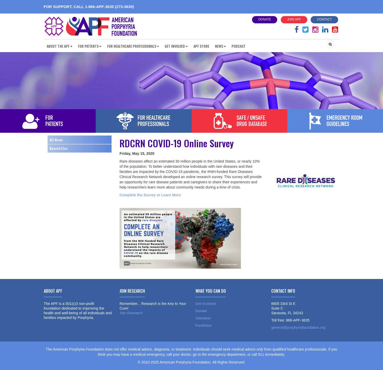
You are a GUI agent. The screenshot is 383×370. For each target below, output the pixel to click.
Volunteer (203, 318)
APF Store (201, 46)
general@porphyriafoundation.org (298, 327)
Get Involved (206, 304)
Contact (324, 19)
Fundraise (204, 325)
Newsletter (59, 148)
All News (56, 139)
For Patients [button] (89, 46)
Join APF (294, 19)
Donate (264, 19)
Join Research (131, 313)
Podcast (239, 46)
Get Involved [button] (176, 46)
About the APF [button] (59, 46)
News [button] (220, 46)
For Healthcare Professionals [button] (133, 46)
